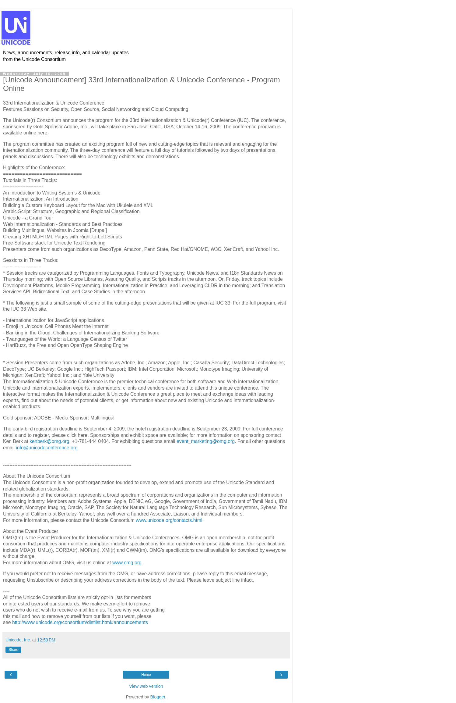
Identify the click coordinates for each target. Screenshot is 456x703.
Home (146, 675)
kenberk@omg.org (49, 441)
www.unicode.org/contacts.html (169, 520)
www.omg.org (127, 562)
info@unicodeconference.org (47, 447)
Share (13, 650)
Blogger (157, 696)
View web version (146, 686)
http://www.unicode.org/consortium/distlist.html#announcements (80, 622)
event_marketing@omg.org (206, 441)
